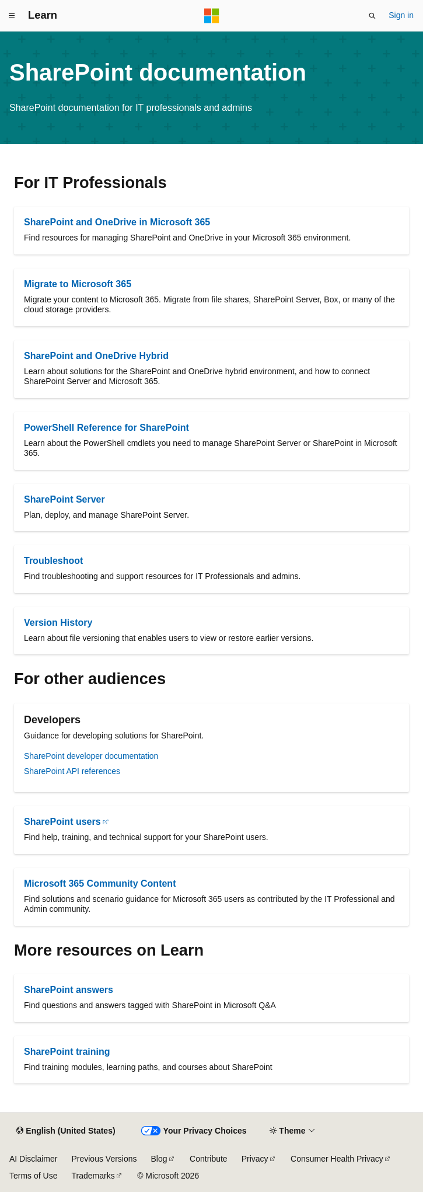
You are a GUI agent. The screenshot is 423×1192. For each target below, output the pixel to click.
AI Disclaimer (33, 1158)
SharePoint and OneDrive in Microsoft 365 (117, 222)
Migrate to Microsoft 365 (77, 284)
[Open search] (372, 15)
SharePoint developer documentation (91, 756)
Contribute (209, 1158)
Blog (159, 1158)
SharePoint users (62, 822)
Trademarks (92, 1175)
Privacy (255, 1158)
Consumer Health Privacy (337, 1158)
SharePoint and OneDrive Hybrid (96, 356)
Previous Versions (104, 1158)
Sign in (401, 15)
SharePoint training (67, 1052)
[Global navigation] (11, 15)
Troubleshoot (53, 561)
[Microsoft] (211, 15)
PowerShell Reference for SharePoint (106, 428)
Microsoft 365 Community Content (100, 883)
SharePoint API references (72, 771)
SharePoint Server (64, 499)
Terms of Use (33, 1175)
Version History (58, 623)
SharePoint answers (68, 990)
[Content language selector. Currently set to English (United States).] (65, 1131)
